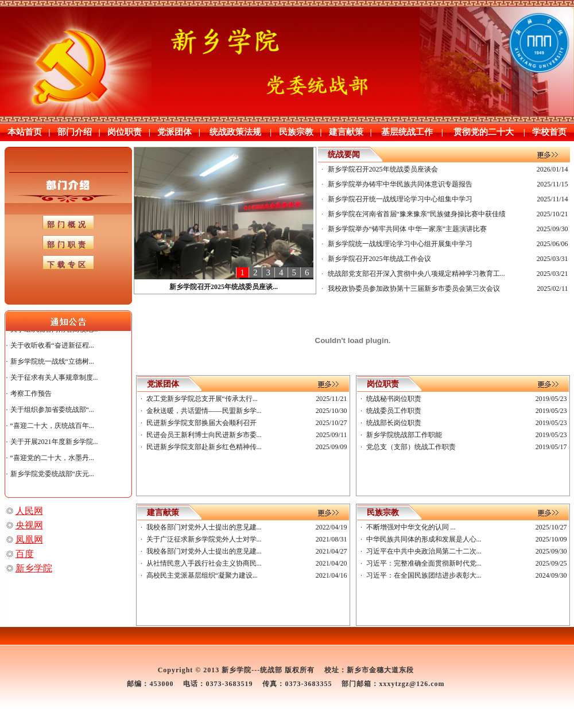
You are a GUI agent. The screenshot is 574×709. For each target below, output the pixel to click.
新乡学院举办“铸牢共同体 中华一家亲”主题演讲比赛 (407, 229)
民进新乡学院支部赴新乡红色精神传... (204, 447)
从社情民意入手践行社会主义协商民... (204, 563)
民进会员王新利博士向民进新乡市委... (204, 435)
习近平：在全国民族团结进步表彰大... (424, 575)
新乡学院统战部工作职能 (404, 435)
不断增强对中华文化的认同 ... (411, 527)
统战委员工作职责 (393, 411)
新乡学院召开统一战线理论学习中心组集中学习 (400, 199)
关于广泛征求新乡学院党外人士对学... (204, 539)
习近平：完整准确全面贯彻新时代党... (424, 563)
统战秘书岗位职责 (393, 399)
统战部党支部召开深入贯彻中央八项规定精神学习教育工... (416, 274)
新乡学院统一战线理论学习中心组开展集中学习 (400, 244)
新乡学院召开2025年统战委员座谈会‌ (383, 169)
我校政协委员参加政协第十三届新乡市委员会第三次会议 (414, 289)
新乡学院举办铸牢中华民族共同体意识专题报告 (400, 184)
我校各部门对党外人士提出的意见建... (204, 527)
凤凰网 (29, 539)
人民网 (29, 511)
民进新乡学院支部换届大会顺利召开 (201, 423)
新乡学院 (33, 568)
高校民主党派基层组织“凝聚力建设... (202, 575)
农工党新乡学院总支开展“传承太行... (202, 399)
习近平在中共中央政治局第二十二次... (424, 551)
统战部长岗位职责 (393, 423)
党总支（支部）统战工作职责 (411, 447)
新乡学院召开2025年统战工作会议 (379, 259)
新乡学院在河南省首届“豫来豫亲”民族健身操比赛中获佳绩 (417, 214)
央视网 (29, 525)
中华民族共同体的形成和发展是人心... (424, 539)
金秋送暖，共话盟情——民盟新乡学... (204, 411)
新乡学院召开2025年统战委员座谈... (223, 287)
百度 (24, 554)
